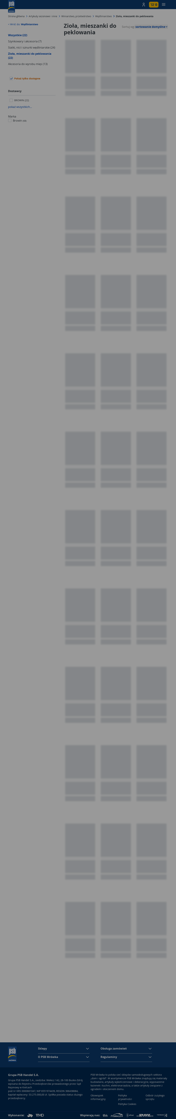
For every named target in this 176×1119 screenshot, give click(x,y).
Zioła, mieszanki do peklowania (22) (29, 56)
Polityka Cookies (127, 1104)
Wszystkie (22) (17, 35)
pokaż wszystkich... (20, 107)
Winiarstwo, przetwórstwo (76, 16)
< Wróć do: (23, 24)
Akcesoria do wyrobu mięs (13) (28, 64)
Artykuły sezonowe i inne (43, 16)
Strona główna (16, 16)
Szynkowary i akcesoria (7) (25, 41)
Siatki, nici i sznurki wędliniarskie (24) (31, 47)
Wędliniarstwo (103, 16)
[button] (144, 5)
